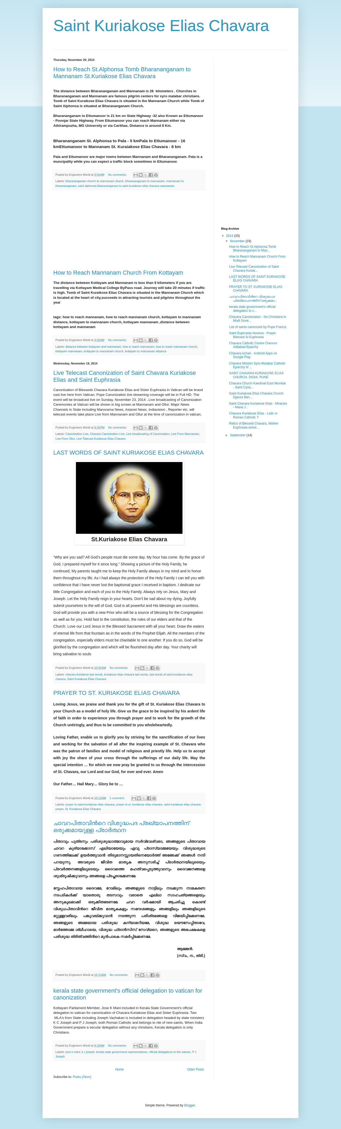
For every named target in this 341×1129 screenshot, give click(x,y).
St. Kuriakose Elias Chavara (83, 809)
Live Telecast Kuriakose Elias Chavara (100, 438)
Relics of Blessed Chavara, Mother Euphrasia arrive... (253, 425)
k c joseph (88, 1052)
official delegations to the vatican (170, 1052)
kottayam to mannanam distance (146, 351)
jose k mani (73, 1052)
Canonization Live (77, 433)
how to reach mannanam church (176, 346)
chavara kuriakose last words (84, 674)
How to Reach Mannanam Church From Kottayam (118, 272)
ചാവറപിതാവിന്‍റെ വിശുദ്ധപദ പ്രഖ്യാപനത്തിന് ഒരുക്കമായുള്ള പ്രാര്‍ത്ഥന (121, 826)
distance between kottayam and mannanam (93, 346)
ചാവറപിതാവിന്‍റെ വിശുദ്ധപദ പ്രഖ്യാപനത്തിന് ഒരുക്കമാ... (253, 298)
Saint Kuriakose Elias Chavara (86, 679)
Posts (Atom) (82, 1077)
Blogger (189, 1105)
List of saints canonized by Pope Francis (257, 327)
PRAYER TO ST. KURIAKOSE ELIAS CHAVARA (116, 693)
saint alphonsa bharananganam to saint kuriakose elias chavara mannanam (126, 185)
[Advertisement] (129, 229)
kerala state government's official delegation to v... (252, 308)
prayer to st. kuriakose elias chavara (139, 804)
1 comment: (117, 798)
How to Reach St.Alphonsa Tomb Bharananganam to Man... (252, 248)
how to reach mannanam (139, 346)
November (238, 241)
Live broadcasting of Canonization (147, 433)
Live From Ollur (65, 438)
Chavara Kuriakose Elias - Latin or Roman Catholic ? (253, 415)
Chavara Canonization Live (107, 433)
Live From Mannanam (185, 433)
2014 (230, 236)
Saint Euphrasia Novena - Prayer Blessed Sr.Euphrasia (252, 335)
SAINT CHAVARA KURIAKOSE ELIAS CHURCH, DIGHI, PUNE (256, 375)
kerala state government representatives (122, 1052)
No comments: (118, 174)
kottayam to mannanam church (103, 351)
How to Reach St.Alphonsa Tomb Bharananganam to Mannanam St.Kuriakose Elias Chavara (122, 72)
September (238, 435)
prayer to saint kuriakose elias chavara (90, 804)
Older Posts (195, 1069)
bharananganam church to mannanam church (95, 181)
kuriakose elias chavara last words (126, 674)
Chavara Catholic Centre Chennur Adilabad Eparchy (253, 345)
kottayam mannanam (68, 351)
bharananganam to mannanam (145, 181)
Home (119, 1069)
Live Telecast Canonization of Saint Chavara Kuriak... (254, 268)
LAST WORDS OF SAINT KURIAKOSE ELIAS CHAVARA (128, 452)
